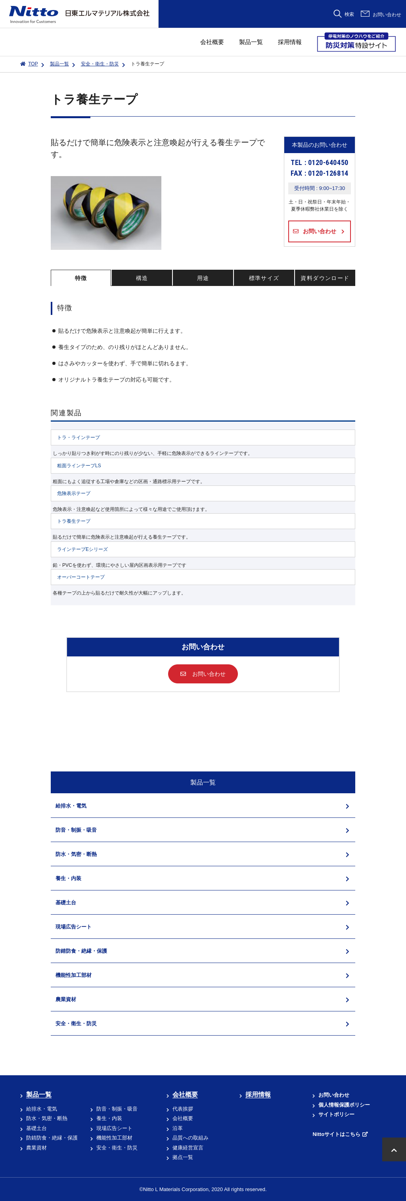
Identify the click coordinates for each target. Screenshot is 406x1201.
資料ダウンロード (325, 278)
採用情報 (290, 41)
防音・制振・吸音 (117, 1109)
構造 (142, 278)
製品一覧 (251, 41)
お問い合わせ (387, 14)
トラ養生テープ (73, 521)
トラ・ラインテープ (78, 437)
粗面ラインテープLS (79, 465)
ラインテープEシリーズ (82, 549)
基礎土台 (36, 1128)
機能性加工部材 (114, 1138)
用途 (203, 278)
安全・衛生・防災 (100, 64)
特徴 (81, 278)
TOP (33, 64)
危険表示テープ (73, 493)
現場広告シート (114, 1128)
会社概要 (212, 41)
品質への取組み (190, 1138)
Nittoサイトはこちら (336, 1134)
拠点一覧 (182, 1157)
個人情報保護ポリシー (344, 1105)
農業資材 (36, 1148)
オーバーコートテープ (81, 577)
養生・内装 (109, 1118)
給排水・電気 (41, 1109)
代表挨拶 (182, 1109)
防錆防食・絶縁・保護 (52, 1138)
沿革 (177, 1128)
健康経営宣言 (187, 1148)
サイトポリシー (336, 1114)
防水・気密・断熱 (46, 1118)
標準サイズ (264, 278)
